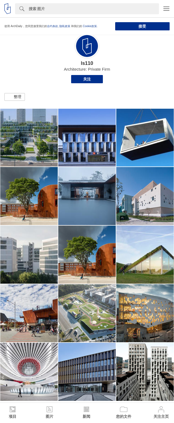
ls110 (87, 63)
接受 (142, 26)
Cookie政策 (90, 26)
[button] (14, 97)
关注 (87, 79)
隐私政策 (64, 26)
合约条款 (52, 26)
